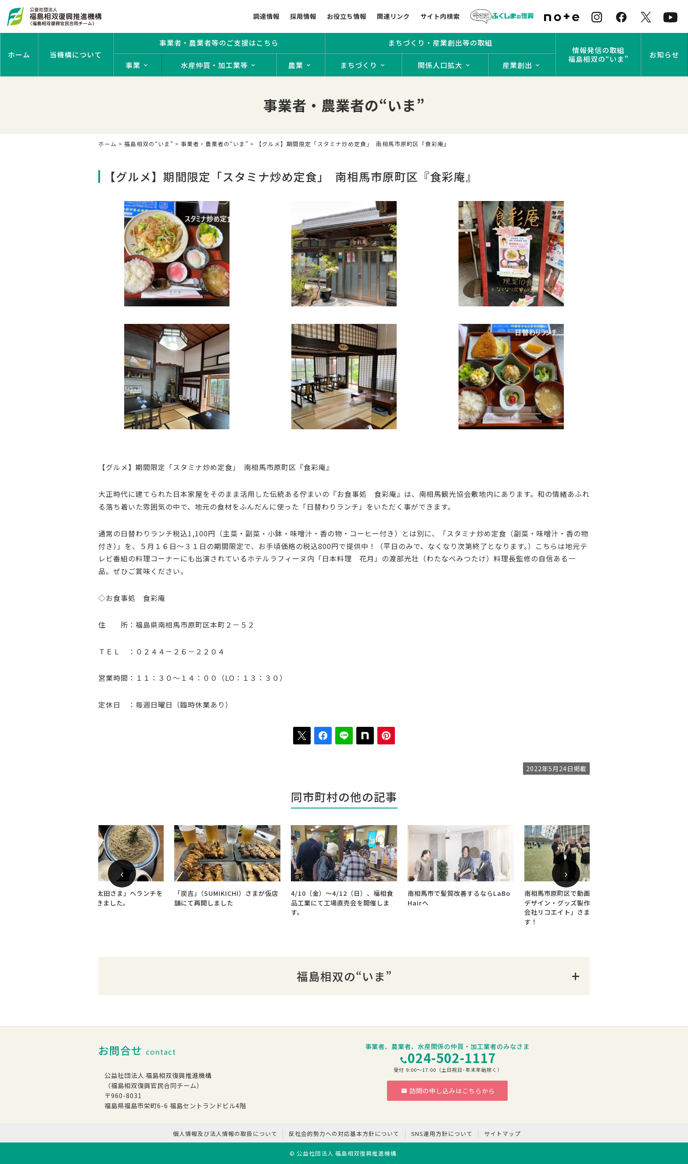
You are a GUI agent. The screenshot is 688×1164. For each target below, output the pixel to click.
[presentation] (122, 873)
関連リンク (393, 16)
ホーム (19, 54)
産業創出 (517, 65)
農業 (295, 65)
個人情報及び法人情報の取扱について (225, 1133)
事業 (132, 65)
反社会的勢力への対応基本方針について (344, 1133)
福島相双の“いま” (148, 144)
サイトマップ (502, 1133)
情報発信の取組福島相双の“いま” (598, 54)
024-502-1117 (452, 1058)
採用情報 (303, 16)
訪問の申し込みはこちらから (448, 1090)
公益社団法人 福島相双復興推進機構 (347, 1153)
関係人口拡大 (440, 65)
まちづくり (358, 65)
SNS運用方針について (442, 1133)
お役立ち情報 (346, 16)
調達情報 (266, 16)
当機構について (76, 54)
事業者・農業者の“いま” (214, 144)
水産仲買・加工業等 (214, 65)
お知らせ (664, 54)
